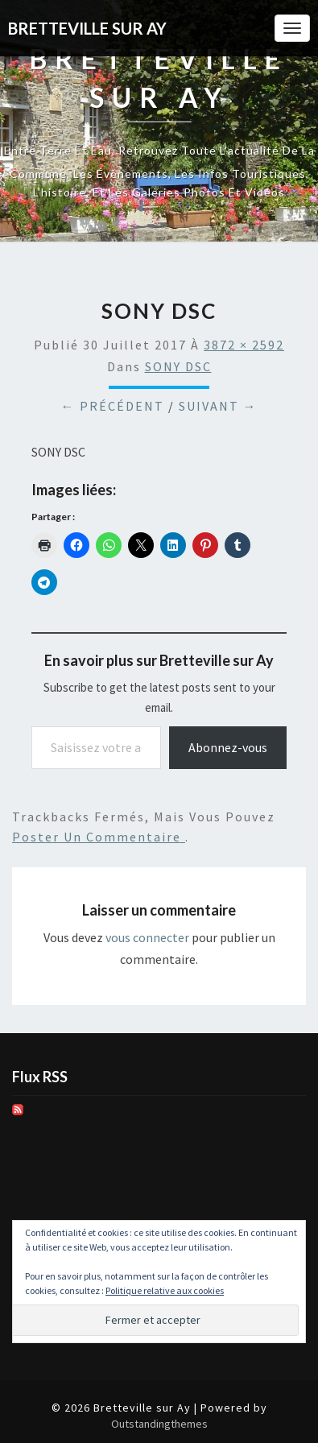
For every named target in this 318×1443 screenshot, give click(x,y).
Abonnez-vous (227, 747)
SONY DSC (178, 366)
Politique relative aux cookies (164, 1290)
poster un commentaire (98, 837)
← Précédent (112, 406)
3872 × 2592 (244, 345)
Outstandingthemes (159, 1423)
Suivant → (218, 406)
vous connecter (147, 937)
